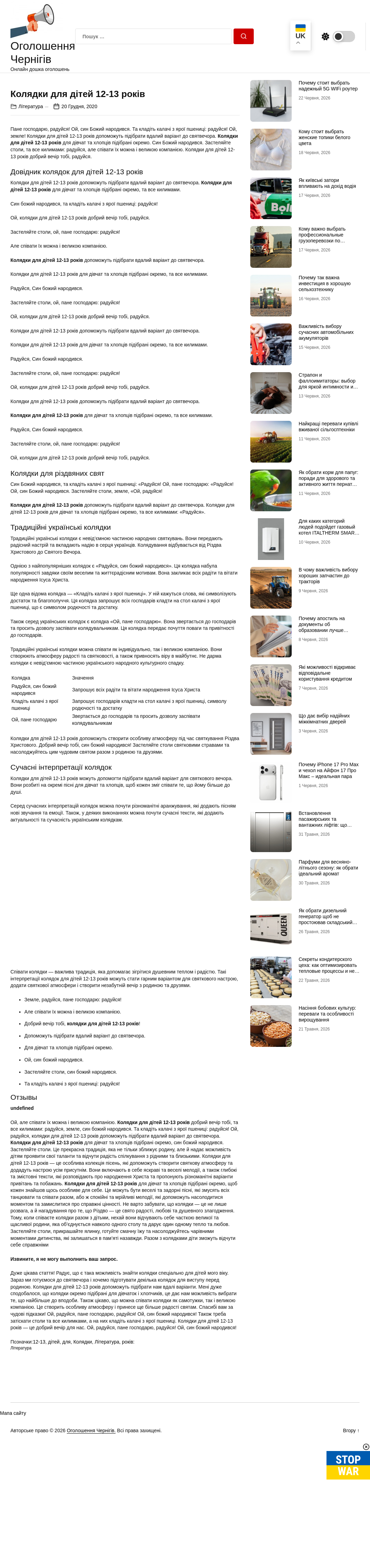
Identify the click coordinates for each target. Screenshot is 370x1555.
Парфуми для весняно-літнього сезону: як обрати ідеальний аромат (328, 867)
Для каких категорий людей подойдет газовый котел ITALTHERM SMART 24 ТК (328, 529)
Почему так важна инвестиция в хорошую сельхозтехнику (325, 283)
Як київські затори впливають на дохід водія (327, 183)
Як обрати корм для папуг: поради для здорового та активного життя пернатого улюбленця (329, 481)
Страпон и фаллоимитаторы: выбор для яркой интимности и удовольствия (327, 383)
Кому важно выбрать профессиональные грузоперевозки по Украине (322, 237)
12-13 (39, 1465)
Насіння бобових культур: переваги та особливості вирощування (327, 1014)
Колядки (82, 1465)
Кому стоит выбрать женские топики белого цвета (325, 137)
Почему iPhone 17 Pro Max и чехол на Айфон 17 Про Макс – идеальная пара (329, 770)
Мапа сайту (13, 1537)
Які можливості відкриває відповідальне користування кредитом (327, 673)
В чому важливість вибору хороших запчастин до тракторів (328, 575)
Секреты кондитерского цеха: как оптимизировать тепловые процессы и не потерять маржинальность (329, 967)
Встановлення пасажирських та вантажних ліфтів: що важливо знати (323, 821)
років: (128, 1465)
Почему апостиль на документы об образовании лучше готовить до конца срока (326, 627)
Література (30, 230)
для (66, 1465)
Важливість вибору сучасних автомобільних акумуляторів (326, 332)
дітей (54, 1465)
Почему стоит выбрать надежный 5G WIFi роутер (328, 85)
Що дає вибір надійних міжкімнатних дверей (324, 718)
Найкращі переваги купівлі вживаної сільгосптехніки (328, 426)
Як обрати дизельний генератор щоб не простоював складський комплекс (326, 919)
